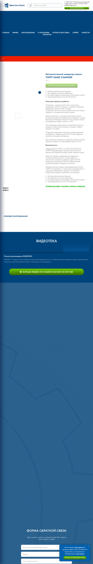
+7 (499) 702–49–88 (70, 2)
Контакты (47, 34)
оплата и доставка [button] (60, 33)
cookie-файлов (79, 554)
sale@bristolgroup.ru (70, 5)
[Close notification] (89, 546)
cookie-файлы (78, 547)
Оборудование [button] (28, 33)
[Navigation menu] (3, 59)
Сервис (76, 33)
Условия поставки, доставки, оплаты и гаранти (65, 186)
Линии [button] (15, 33)
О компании (43, 33)
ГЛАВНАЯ (5, 33)
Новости (86, 33)
